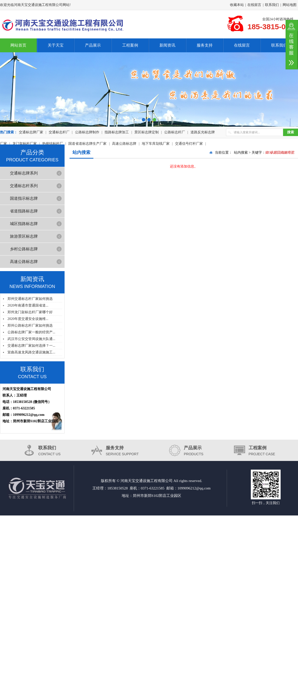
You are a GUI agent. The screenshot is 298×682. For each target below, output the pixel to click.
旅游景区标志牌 (24, 236)
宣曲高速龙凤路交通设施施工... (31, 352)
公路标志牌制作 (87, 132)
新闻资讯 (167, 45)
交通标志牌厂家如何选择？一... (31, 345)
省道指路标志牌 (24, 211)
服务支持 (205, 45)
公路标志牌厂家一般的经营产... (31, 332)
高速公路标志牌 (24, 261)
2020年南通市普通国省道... (27, 305)
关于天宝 (56, 45)
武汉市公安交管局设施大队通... (31, 339)
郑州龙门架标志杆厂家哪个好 (30, 312)
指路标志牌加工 (117, 132)
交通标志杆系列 (24, 186)
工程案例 (130, 45)
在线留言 (254, 5)
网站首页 (18, 45)
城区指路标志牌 (24, 224)
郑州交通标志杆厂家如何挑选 (30, 299)
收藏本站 (237, 5)
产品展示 (93, 45)
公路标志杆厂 (174, 132)
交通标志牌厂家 (31, 132)
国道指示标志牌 (24, 198)
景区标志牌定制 (146, 132)
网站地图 (290, 5)
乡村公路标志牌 (24, 249)
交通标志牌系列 (24, 173)
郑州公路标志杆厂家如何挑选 (30, 325)
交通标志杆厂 (59, 132)
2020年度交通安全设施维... (27, 319)
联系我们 (272, 5)
